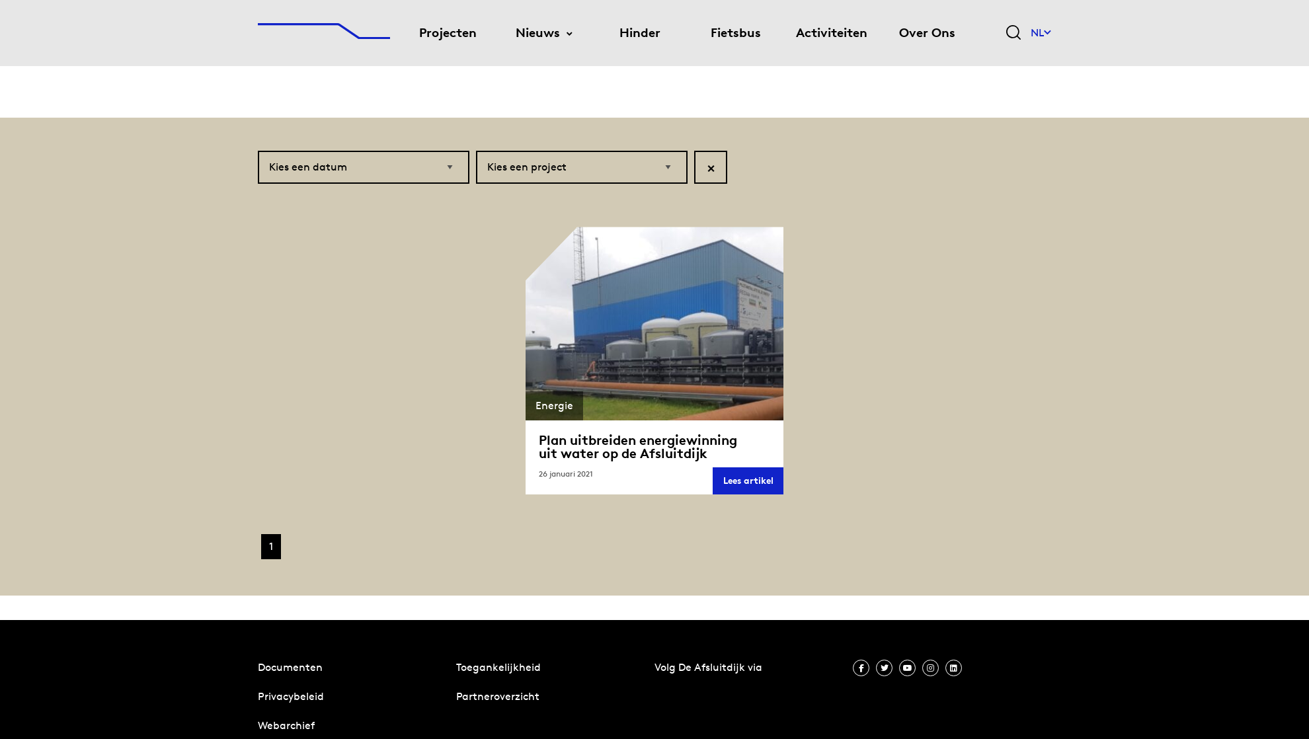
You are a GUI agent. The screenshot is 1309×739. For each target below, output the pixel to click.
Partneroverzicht (497, 696)
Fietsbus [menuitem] (736, 32)
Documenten (290, 667)
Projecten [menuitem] (448, 32)
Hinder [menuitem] (639, 32)
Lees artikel (753, 474)
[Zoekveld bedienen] (1013, 33)
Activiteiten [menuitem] (831, 32)
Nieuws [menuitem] (538, 32)
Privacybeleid (291, 696)
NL (1041, 32)
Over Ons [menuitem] (927, 32)
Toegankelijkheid (498, 667)
